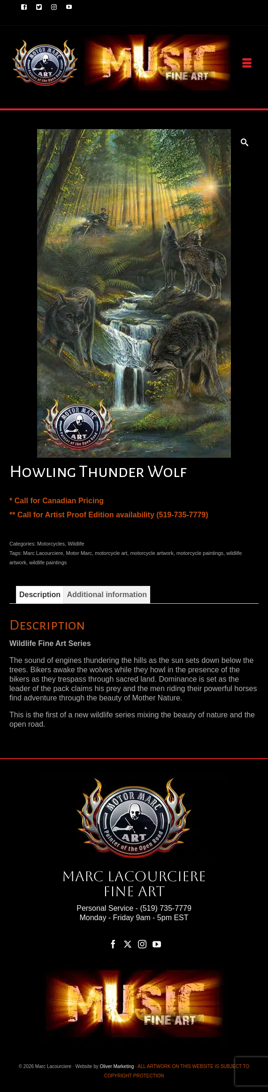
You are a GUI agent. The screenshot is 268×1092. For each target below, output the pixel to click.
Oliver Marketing (117, 1066)
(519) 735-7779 (165, 908)
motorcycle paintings (199, 553)
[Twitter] (127, 944)
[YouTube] (156, 944)
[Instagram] (142, 944)
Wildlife (76, 543)
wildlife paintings (48, 562)
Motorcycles (51, 543)
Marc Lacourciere (43, 553)
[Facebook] (113, 944)
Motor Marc (79, 553)
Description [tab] (40, 595)
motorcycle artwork (151, 553)
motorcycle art (111, 553)
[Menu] (247, 63)
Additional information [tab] (107, 595)
